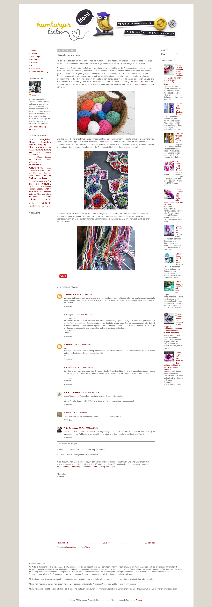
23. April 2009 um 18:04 (84, 367)
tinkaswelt (70, 345)
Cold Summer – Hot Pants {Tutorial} (178, 166)
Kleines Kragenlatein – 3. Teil (179, 257)
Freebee (32, 150)
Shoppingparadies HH (38, 181)
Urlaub (47, 189)
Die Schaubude (72, 428)
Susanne (35, 95)
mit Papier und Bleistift (40, 196)
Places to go (43, 175)
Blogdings (42, 144)
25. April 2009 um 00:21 (82, 413)
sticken (44, 206)
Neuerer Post (63, 543)
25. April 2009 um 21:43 (88, 428)
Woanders (33, 191)
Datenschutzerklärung (71, 467)
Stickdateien (36, 60)
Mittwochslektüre (45, 173)
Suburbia (46, 184)
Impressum (35, 68)
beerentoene (71, 294)
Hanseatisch (33, 155)
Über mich (35, 54)
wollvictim (70, 367)
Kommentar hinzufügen (67, 444)
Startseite (106, 543)
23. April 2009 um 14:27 (84, 345)
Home (33, 51)
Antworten (68, 306)
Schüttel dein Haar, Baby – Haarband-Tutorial (179, 109)
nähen (33, 199)
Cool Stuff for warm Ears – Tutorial (179, 137)
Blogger (139, 600)
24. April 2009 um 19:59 (90, 392)
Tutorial (48, 186)
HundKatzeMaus (35, 157)
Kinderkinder (37, 167)
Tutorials (34, 63)
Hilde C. (69, 413)
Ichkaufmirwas (34, 162)
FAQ (33, 66)
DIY (49, 145)
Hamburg (39, 150)
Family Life (47, 147)
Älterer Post (150, 543)
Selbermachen (38, 178)
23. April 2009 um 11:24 (83, 315)
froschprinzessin (73, 392)
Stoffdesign (35, 57)
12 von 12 (34, 140)
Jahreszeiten (35, 164)
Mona (31, 175)
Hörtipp (48, 160)
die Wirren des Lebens (42, 194)
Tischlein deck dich (36, 186)
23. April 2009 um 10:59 (86, 294)
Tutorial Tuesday (36, 189)
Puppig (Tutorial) (178, 227)
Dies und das (35, 147)
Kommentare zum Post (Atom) (78, 547)
